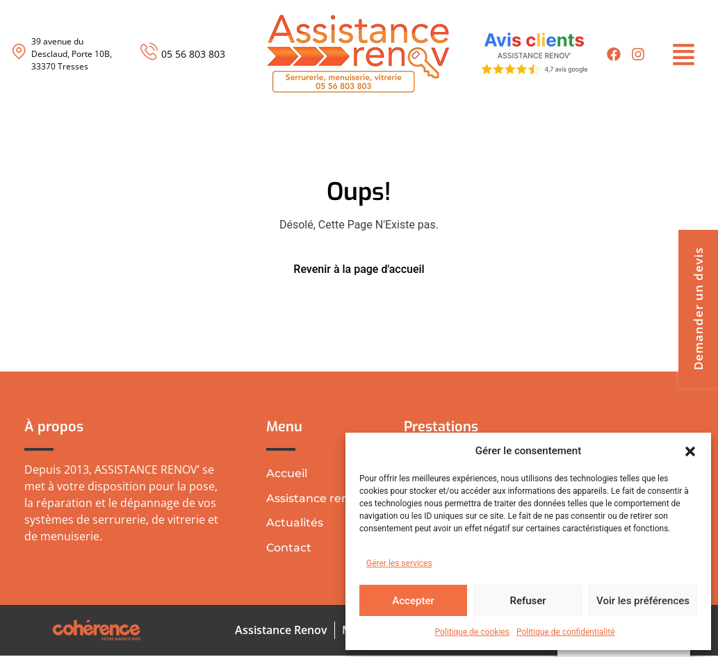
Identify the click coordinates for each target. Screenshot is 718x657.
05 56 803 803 (193, 53)
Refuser (527, 600)
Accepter (413, 600)
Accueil (286, 473)
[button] (690, 451)
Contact (288, 548)
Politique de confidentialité (565, 632)
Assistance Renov (280, 631)
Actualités (294, 523)
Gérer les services (399, 563)
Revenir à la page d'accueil (358, 269)
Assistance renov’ (315, 498)
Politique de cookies (472, 632)
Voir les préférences (643, 600)
